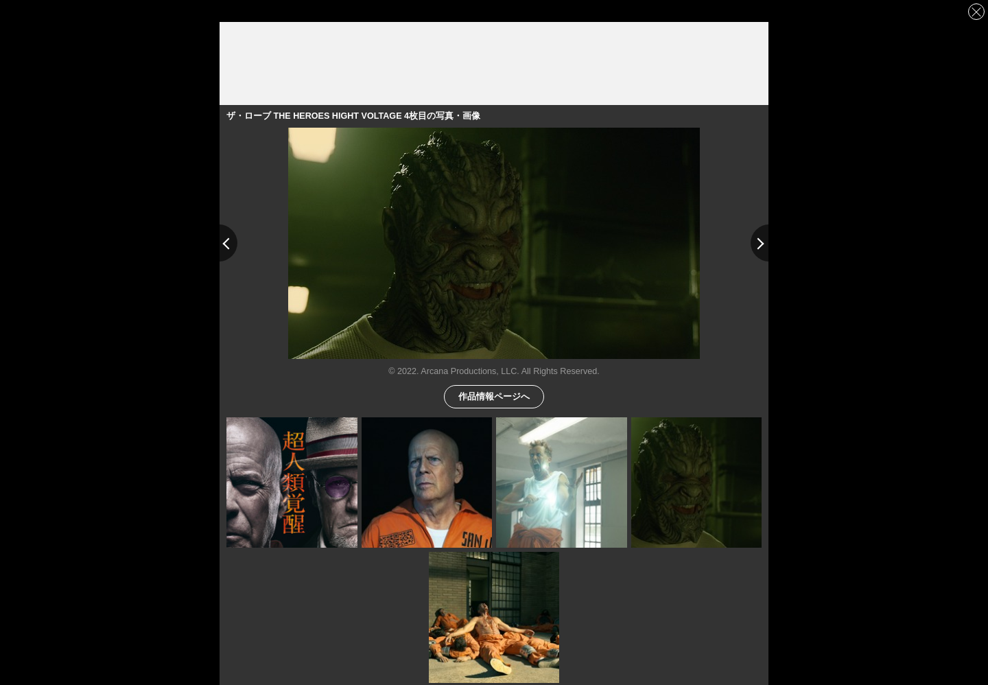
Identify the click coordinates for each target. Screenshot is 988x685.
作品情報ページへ (494, 395)
